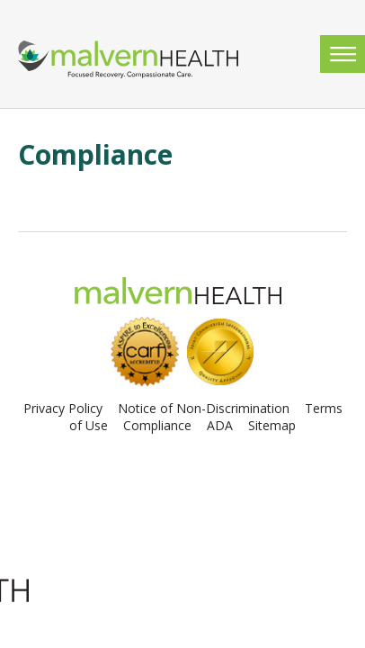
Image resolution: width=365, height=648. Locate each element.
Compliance (157, 425)
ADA (220, 425)
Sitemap (272, 425)
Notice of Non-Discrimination (203, 408)
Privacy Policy (62, 408)
